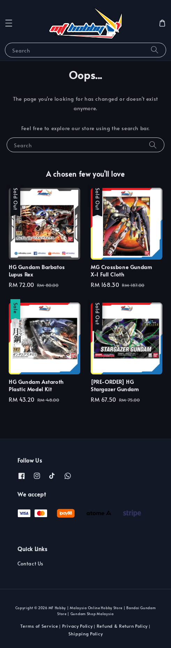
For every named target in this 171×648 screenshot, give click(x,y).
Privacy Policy (77, 626)
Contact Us (30, 563)
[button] (8, 23)
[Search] (154, 50)
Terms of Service (39, 626)
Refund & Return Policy (122, 626)
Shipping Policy (85, 634)
